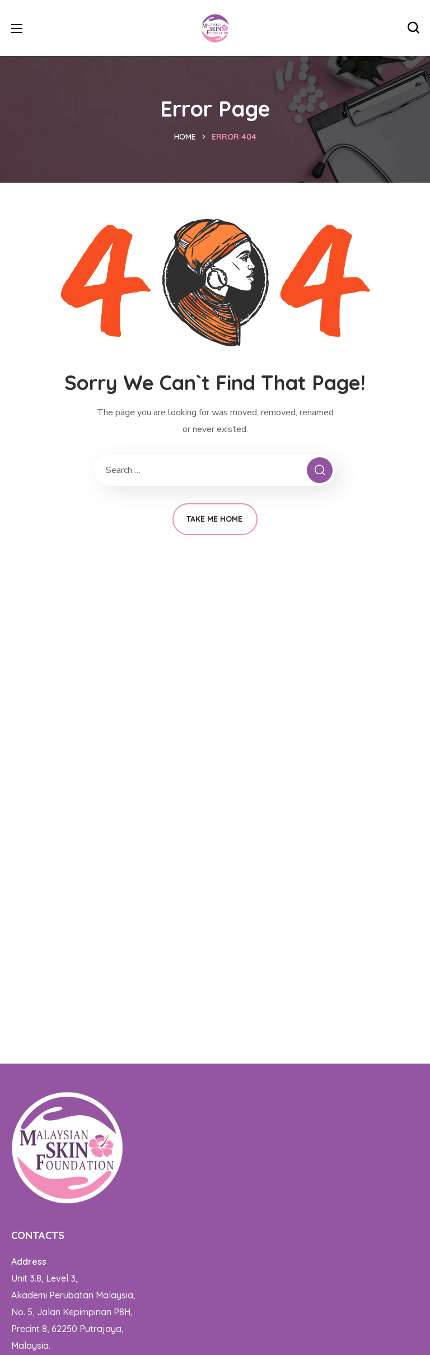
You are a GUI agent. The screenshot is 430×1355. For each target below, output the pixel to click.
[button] (413, 28)
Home (185, 137)
